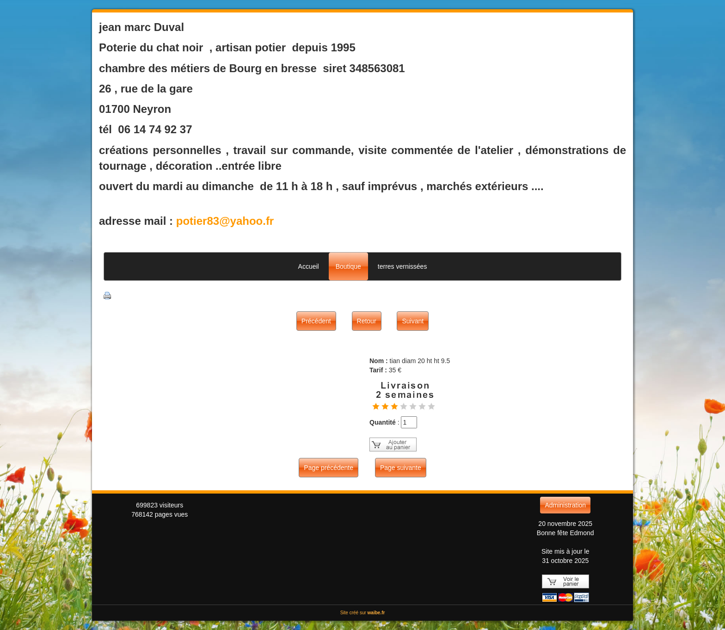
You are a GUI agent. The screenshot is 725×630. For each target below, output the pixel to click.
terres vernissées (402, 266)
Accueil (308, 266)
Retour (366, 321)
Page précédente (328, 467)
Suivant (413, 321)
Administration (565, 505)
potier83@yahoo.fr (225, 221)
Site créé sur (362, 612)
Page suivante (400, 467)
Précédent (316, 321)
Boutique (348, 266)
